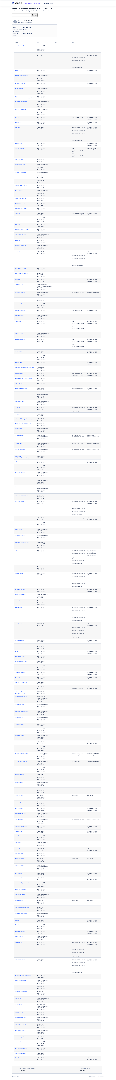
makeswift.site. (41, 367)
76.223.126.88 (40, 124)
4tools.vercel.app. (19, 1012)
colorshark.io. (18, 279)
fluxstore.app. (18, 362)
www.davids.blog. (19, 865)
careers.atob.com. (19, 435)
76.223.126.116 (41, 49)
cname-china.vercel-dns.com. (44, 286)
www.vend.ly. (18, 522)
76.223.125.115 (41, 240)
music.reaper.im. (19, 853)
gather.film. (18, 240)
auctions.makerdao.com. (21, 273)
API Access (37, 3)
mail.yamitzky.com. (20, 656)
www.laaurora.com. (20, 535)
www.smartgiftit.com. (42, 753)
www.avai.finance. (19, 1041)
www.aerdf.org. (19, 333)
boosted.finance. (19, 808)
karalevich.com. (19, 252)
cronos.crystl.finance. (20, 218)
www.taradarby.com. (20, 401)
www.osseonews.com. (20, 889)
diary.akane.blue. (19, 925)
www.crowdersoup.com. (21, 356)
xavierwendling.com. (20, 672)
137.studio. (18, 407)
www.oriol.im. (18, 645)
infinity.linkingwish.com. (21, 1037)
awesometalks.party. (20, 589)
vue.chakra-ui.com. (20, 724)
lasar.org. (17, 117)
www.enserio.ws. (19, 717)
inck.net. (17, 550)
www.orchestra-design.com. (22, 907)
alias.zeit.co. (40, 273)
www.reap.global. (19, 782)
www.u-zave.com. (19, 936)
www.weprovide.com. (20, 1024)
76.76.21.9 (39, 78)
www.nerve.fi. (18, 428)
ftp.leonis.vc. (18, 487)
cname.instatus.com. (42, 284)
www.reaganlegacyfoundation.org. (24, 882)
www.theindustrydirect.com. (22, 393)
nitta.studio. (18, 518)
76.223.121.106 (41, 224)
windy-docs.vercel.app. (21, 268)
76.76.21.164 (40, 317)
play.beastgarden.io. (20, 472)
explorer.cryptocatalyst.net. (22, 802)
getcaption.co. (18, 70)
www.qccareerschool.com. (21, 495)
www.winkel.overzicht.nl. (21, 208)
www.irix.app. (18, 566)
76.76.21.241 (40, 119)
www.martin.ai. (19, 529)
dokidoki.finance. (19, 607)
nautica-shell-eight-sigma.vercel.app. (24, 975)
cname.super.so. (41, 393)
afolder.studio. (18, 942)
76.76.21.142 (40, 231)
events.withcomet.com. (21, 682)
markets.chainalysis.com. (21, 75)
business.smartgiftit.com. (21, 753)
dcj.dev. (17, 651)
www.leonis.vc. (18, 478)
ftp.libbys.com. (18, 1004)
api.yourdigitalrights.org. (21, 101)
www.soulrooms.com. (20, 234)
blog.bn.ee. (17, 414)
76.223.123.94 (40, 93)
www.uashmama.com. (20, 594)
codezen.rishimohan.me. (21, 761)
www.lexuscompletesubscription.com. (24, 367)
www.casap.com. (19, 315)
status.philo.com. (19, 284)
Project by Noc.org (48, 3)
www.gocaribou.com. (20, 164)
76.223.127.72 (40, 72)
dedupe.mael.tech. (19, 858)
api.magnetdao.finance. (21, 1048)
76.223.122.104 (41, 252)
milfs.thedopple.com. (20, 449)
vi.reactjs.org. (18, 443)
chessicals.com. (19, 849)
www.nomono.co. (19, 746)
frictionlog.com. (19, 573)
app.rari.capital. (19, 190)
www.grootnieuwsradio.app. (22, 229)
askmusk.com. (18, 873)
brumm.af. (17, 213)
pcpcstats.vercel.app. (20, 181)
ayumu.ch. (17, 677)
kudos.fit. (17, 127)
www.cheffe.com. (19, 704)
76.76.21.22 (40, 177)
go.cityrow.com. (19, 88)
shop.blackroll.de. (19, 819)
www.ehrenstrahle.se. (20, 245)
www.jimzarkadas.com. (21, 696)
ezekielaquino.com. (20, 310)
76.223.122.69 (40, 299)
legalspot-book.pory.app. (21, 661)
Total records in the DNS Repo (27, 1068)
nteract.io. (17, 54)
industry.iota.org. (19, 795)
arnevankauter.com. (20, 742)
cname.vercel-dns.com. (43, 46)
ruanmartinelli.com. (20, 339)
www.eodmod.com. (20, 601)
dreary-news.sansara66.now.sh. (23, 423)
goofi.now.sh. (18, 986)
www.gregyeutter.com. (21, 774)
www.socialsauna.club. (20, 1053)
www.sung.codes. (19, 735)
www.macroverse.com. (21, 172)
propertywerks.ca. (19, 623)
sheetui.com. (18, 321)
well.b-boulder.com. (20, 292)
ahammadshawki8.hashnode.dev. (23, 378)
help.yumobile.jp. (19, 900)
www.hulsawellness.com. (21, 991)
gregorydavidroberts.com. (21, 388)
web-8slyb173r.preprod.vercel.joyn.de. (24, 419)
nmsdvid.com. (18, 122)
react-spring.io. (19, 143)
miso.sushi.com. (19, 159)
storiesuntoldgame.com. (21, 826)
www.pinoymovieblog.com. (22, 711)
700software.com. (19, 501)
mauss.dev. (18, 687)
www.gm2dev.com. (20, 894)
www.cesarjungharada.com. (22, 542)
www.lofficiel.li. (18, 789)
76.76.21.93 (40, 168)
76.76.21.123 (40, 270)
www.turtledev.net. (19, 666)
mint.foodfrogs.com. (20, 1030)
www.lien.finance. (19, 768)
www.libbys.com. (19, 998)
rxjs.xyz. (17, 920)
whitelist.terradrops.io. (20, 109)
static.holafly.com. (19, 842)
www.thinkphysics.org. (20, 980)
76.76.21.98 (40, 145)
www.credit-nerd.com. (20, 813)
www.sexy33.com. (19, 299)
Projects (28, 3)
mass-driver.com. (19, 373)
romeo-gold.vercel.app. (21, 198)
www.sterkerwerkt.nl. (20, 46)
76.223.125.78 (40, 50)
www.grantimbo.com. (20, 466)
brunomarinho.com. (20, 931)
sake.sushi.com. (19, 383)
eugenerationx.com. (20, 203)
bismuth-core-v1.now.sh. (21, 185)
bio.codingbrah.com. (20, 836)
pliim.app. (17, 224)
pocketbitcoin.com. (20, 959)
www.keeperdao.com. (20, 1017)
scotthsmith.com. (19, 148)
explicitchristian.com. (20, 878)
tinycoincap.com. (19, 461)
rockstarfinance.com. (20, 83)
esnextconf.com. (19, 351)
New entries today (85, 1068)
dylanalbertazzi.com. (20, 1058)
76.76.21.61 (40, 55)
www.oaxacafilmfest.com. (21, 729)
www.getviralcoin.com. (20, 304)
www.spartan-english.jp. (21, 913)
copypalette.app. (19, 831)
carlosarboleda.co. (19, 640)
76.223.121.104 (41, 83)
